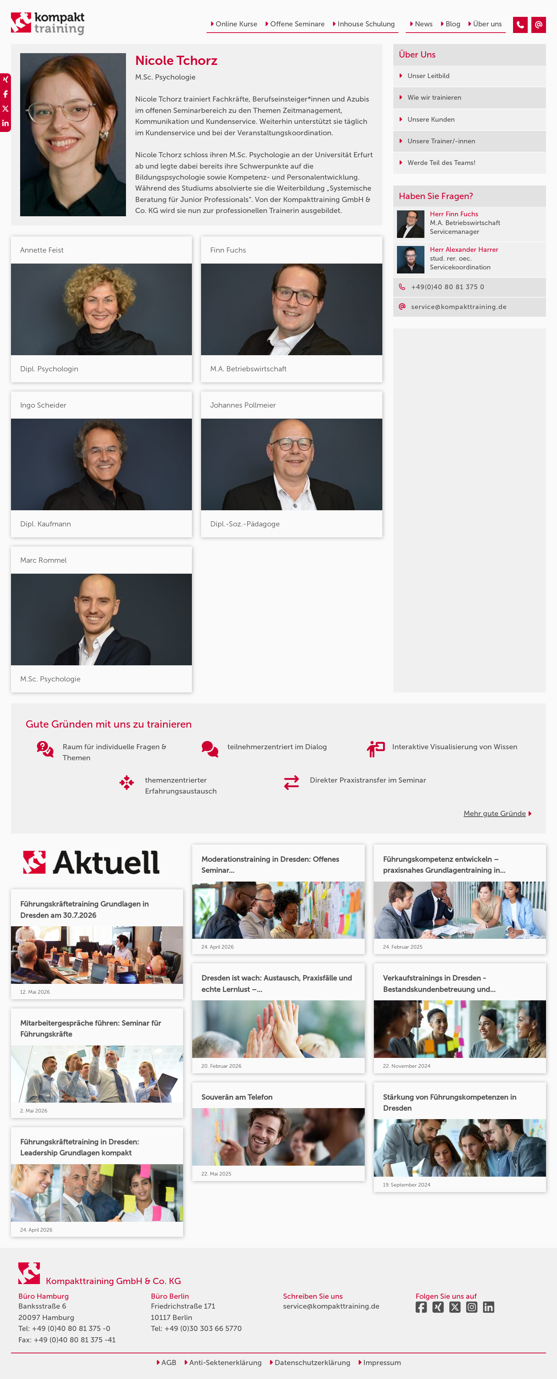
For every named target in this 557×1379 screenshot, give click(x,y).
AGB (166, 1362)
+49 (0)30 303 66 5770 (203, 1328)
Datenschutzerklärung (309, 1362)
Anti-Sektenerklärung (223, 1362)
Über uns (485, 24)
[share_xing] (5, 80)
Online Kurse (233, 24)
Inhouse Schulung (363, 24)
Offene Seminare (295, 24)
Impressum (379, 1362)
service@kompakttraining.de (331, 1306)
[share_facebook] (5, 95)
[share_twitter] (5, 110)
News (421, 24)
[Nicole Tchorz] (520, 25)
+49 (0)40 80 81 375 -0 (71, 1328)
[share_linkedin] (5, 124)
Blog (450, 24)
